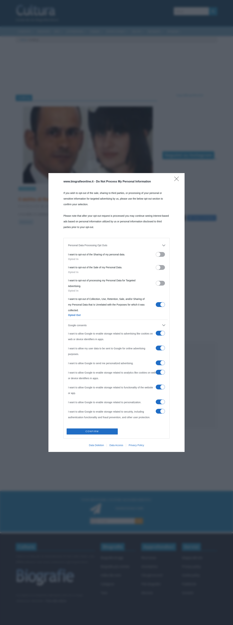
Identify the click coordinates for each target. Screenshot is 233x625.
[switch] (160, 254)
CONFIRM (92, 431)
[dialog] (116, 312)
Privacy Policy (136, 445)
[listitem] (116, 245)
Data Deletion (96, 445)
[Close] (177, 180)
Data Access (116, 445)
